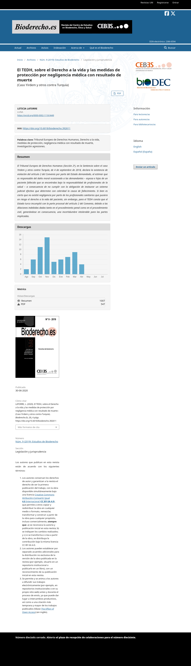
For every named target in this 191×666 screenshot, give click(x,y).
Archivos (31, 47)
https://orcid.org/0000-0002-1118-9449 (35, 115)
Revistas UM (147, 2)
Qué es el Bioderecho (101, 47)
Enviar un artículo (145, 166)
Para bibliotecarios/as (144, 124)
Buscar (171, 47)
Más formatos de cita (28, 427)
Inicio (20, 59)
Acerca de (76, 47)
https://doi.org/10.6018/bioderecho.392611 (46, 128)
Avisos (44, 47)
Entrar (176, 2)
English (137, 146)
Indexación (60, 47)
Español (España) (142, 151)
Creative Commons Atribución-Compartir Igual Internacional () (38, 498)
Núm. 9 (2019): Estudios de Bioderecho (59, 59)
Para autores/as (141, 119)
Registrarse (163, 2)
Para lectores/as (141, 114)
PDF (119, 93)
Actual (17, 47)
